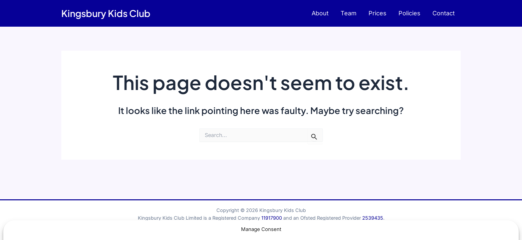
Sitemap (382, 230)
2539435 (372, 218)
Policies (409, 13)
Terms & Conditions (345, 230)
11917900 (271, 218)
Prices (378, 13)
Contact (443, 13)
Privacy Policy (302, 230)
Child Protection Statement (184, 230)
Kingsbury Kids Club (105, 13)
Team (349, 13)
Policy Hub (232, 230)
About (320, 13)
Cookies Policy (266, 230)
